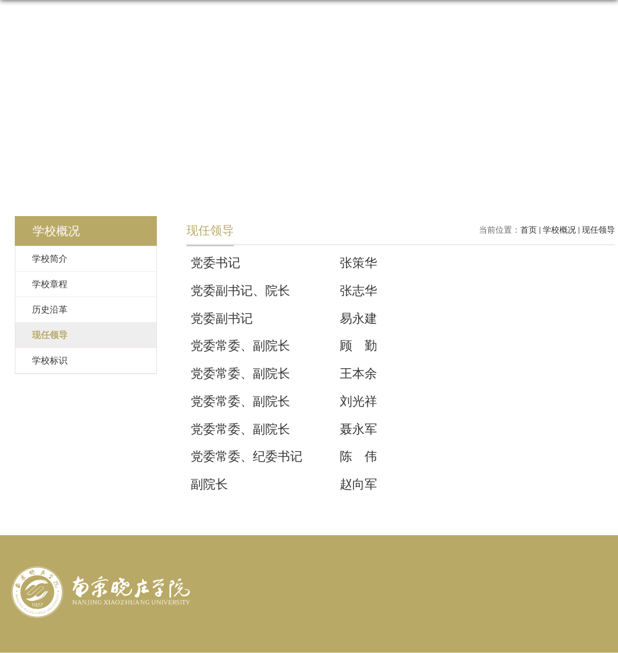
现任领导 (598, 230)
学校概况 (559, 230)
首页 (528, 230)
